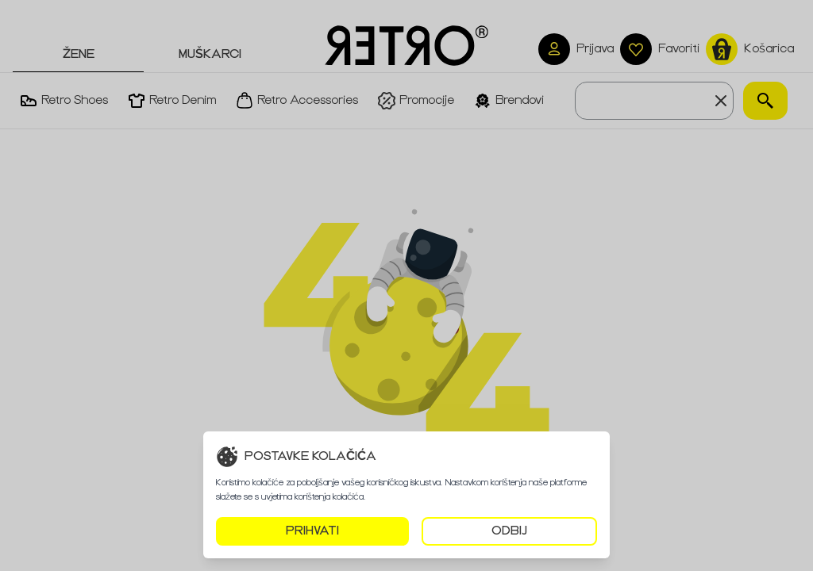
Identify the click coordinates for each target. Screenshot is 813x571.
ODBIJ (509, 531)
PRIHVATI (312, 531)
